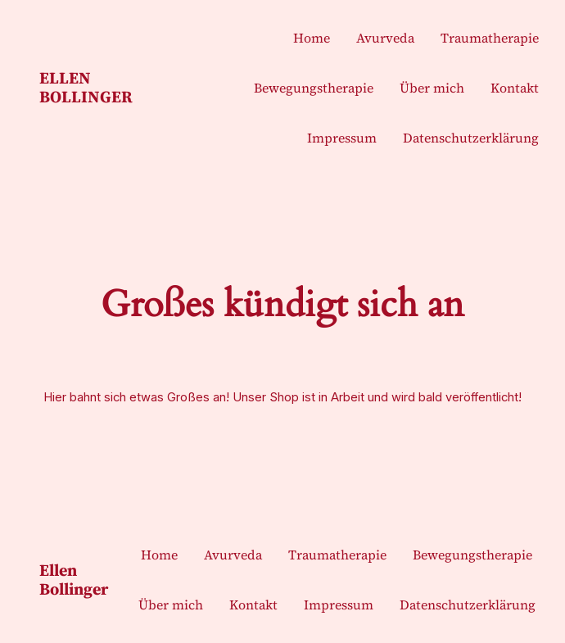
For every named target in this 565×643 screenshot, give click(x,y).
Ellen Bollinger (86, 87)
